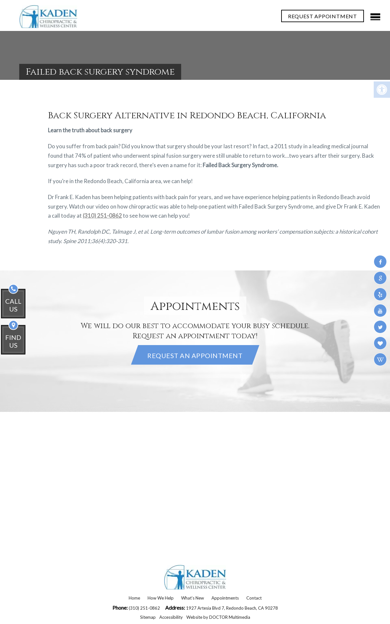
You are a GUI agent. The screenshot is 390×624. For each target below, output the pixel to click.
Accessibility (171, 617)
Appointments (225, 598)
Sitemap (148, 617)
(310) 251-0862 (102, 215)
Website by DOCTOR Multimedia (218, 617)
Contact (254, 598)
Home (134, 598)
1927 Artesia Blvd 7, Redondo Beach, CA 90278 (232, 608)
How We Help (161, 598)
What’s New (192, 598)
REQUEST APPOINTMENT (322, 16)
